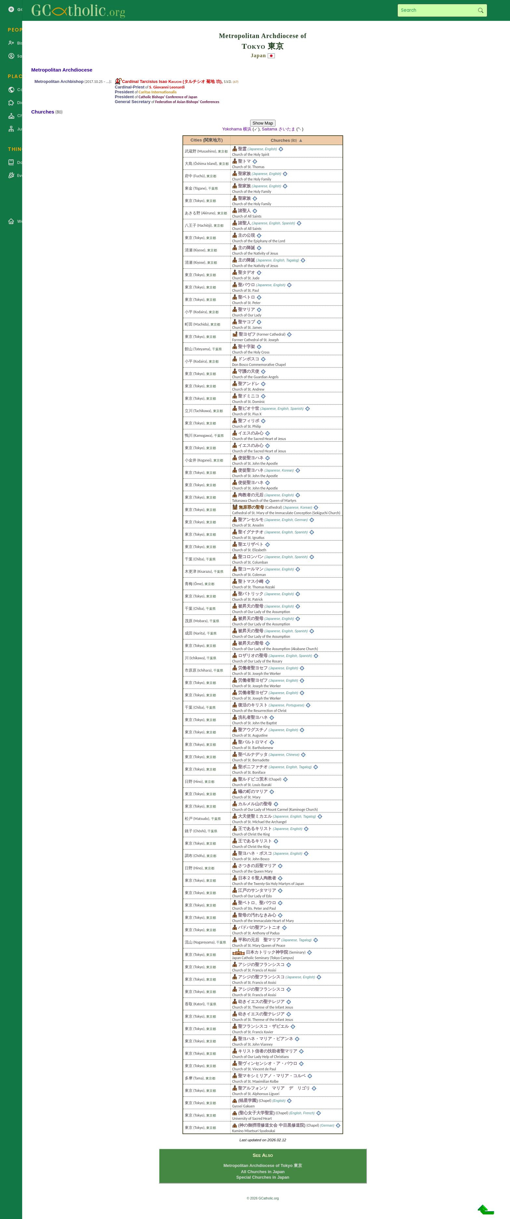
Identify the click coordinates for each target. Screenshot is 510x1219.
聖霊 (242, 148)
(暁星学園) (248, 1100)
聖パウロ (246, 284)
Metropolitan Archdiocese (61, 70)
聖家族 (244, 173)
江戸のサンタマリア (257, 890)
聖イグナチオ (250, 531)
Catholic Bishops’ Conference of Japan (168, 97)
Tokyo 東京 (263, 46)
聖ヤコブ (246, 321)
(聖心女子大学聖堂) (256, 1112)
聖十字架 (246, 346)
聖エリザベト (250, 544)
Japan (258, 55)
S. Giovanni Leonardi (167, 87)
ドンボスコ (248, 358)
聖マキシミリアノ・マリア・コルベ (272, 1075)
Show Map (263, 123)
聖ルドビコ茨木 (253, 779)
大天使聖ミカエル (255, 816)
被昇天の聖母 (250, 606)
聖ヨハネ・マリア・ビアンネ (265, 1038)
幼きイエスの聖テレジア (261, 1001)
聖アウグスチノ (253, 729)
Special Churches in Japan (262, 1177)
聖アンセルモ (250, 519)
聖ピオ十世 (248, 408)
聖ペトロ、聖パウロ (257, 902)
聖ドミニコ (248, 396)
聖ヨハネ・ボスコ (255, 853)
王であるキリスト (255, 828)
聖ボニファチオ (253, 766)
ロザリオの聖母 (253, 655)
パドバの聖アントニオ (259, 927)
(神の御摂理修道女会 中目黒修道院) (271, 1125)
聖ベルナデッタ (253, 754)
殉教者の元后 (250, 494)
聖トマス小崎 (250, 581)
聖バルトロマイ (253, 742)
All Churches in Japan (263, 1171)
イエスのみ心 (250, 433)
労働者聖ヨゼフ (253, 680)
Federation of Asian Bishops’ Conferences (187, 102)
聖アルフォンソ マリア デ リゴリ (274, 1088)
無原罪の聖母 (251, 507)
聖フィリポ (248, 420)
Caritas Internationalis (158, 91)
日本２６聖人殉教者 (257, 878)
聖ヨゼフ (247, 334)
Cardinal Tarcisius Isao (151, 81)
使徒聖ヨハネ (250, 457)
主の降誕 (246, 247)
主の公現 (246, 235)
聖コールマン (250, 569)
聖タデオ (246, 272)
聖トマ (244, 161)
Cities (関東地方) (207, 140)
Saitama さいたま (278, 129)
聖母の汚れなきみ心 (257, 915)
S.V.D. (228, 81)
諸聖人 (244, 210)
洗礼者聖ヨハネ (253, 717)
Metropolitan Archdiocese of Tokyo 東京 (262, 1165)
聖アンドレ (248, 383)
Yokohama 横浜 (236, 129)
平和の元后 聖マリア (259, 939)
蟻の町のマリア (253, 791)
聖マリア (246, 309)
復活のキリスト (253, 705)
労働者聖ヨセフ (253, 667)
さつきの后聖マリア (257, 865)
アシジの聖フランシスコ (261, 964)
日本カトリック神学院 (267, 952)
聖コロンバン (250, 556)
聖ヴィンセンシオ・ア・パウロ (267, 1063)
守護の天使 (248, 371)
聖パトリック (250, 593)
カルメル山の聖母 (255, 803)
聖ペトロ (246, 297)
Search (480, 10)
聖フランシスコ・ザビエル (263, 1026)
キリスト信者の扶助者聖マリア (267, 1051)
